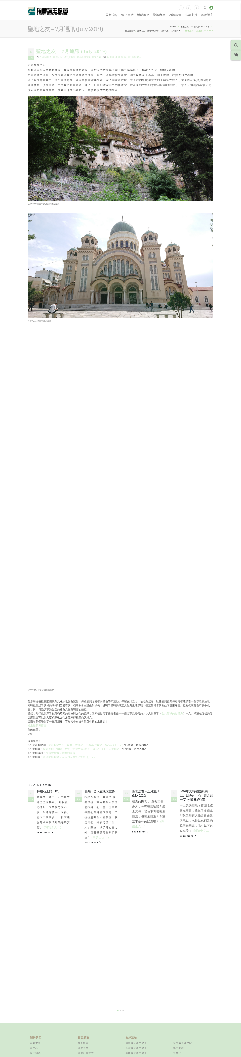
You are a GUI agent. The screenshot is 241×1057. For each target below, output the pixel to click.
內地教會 (175, 15)
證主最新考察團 (37, 725)
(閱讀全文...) (52, 827)
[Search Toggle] (205, 8)
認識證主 (207, 15)
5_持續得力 (46, 57)
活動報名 (143, 15)
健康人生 (57, 57)
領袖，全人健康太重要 (100, 791)
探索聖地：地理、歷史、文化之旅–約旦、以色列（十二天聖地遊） (82, 749)
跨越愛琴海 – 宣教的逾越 (60, 753)
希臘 (117, 57)
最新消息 (111, 15)
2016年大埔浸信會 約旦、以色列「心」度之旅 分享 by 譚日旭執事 (196, 795)
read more (45, 832)
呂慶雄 (110, 57)
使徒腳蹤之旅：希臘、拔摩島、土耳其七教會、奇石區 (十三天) (85, 745)
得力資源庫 (69, 57)
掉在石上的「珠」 (49, 791)
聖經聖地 (136, 57)
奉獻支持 (191, 15)
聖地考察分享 (83, 57)
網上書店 (127, 15)
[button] (117, 1048)
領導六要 (96, 57)
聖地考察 (159, 15)
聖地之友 (126, 57)
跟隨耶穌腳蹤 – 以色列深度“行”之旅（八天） (69, 757)
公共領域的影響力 (172, 713)
